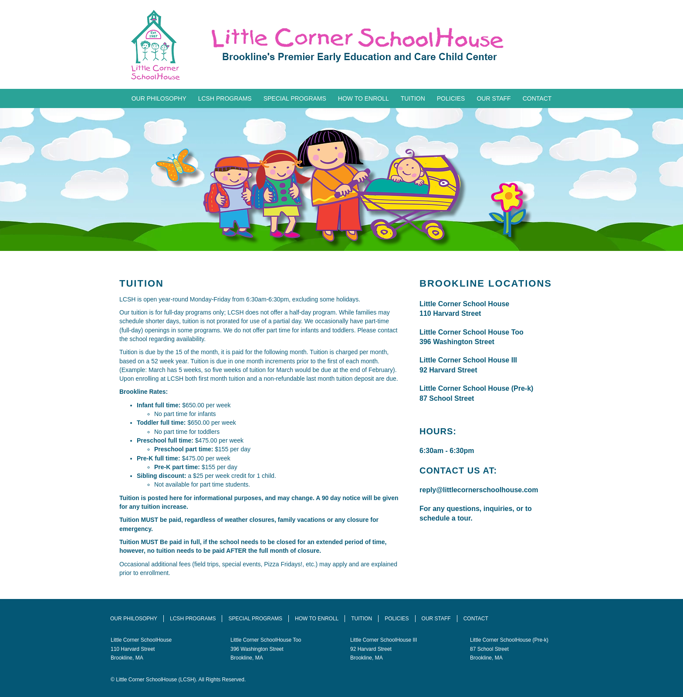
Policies (451, 98)
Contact (537, 98)
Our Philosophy (159, 98)
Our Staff (494, 98)
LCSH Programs (225, 98)
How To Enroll (363, 98)
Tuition (413, 98)
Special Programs (295, 98)
